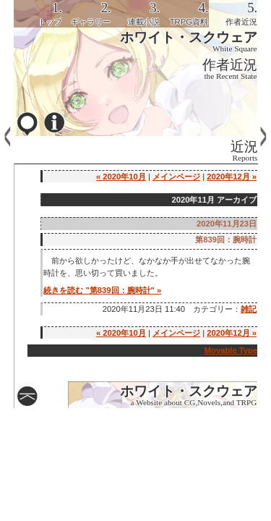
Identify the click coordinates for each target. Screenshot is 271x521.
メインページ (176, 176)
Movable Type (231, 350)
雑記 (249, 309)
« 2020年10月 (121, 176)
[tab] (38, 13)
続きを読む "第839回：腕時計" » (102, 290)
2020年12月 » (232, 176)
